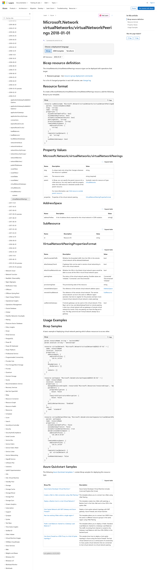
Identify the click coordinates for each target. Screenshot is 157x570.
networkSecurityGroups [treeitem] (18, 143)
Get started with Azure (146, 8)
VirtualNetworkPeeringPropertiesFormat (98, 197)
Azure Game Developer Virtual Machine (56, 489)
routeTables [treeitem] (14, 169)
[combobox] (16, 18)
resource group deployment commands (78, 76)
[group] (78, 124)
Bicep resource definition (136, 19)
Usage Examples (133, 27)
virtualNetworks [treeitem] (16, 181)
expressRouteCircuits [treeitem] (17, 117)
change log (87, 80)
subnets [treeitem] (14, 188)
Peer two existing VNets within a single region (58, 515)
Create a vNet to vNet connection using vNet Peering (61, 495)
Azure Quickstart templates (63, 472)
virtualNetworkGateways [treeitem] (18, 177)
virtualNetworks (91, 182)
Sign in (152, 3)
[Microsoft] (3, 2)
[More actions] (112, 15)
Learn (45, 15)
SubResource (108, 292)
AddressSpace (108, 288)
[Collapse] (30, 14)
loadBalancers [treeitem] (15, 124)
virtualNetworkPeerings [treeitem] (19, 192)
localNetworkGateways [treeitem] (18, 132)
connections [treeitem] (14, 113)
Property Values (132, 25)
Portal (134, 8)
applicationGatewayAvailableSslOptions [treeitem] (20, 94)
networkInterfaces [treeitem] (16, 135)
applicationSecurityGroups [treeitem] (19, 109)
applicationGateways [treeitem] (17, 105)
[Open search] (147, 3)
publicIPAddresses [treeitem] (16, 158)
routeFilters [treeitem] (14, 162)
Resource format (133, 22)
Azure (52, 15)
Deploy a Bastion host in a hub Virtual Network (59, 501)
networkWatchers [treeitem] (16, 151)
